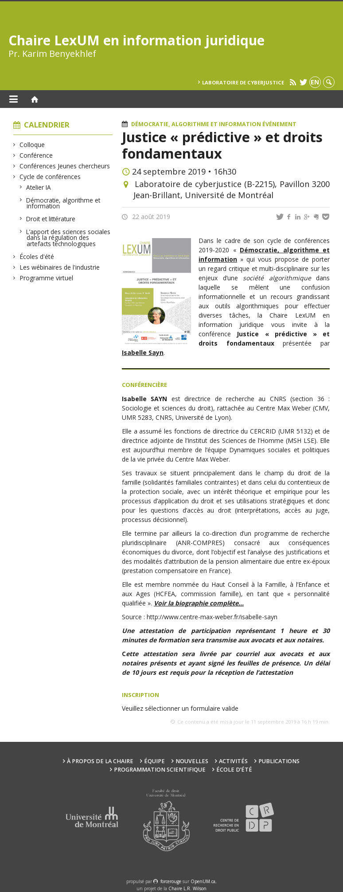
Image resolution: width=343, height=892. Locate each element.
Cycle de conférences (50, 176)
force (170, 881)
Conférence (36, 155)
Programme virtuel (46, 278)
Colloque (32, 144)
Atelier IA (39, 187)
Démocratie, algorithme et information (63, 203)
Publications (279, 761)
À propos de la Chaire (100, 761)
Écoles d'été (37, 256)
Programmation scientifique (160, 769)
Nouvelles (191, 761)
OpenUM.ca (203, 881)
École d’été (234, 769)
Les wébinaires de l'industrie (60, 267)
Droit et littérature (51, 219)
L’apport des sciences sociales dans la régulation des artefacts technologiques (68, 237)
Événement (279, 124)
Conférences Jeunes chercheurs (65, 166)
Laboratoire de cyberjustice (243, 82)
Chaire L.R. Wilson (187, 888)
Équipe (154, 761)
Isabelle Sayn (143, 352)
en (315, 82)
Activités (233, 761)
